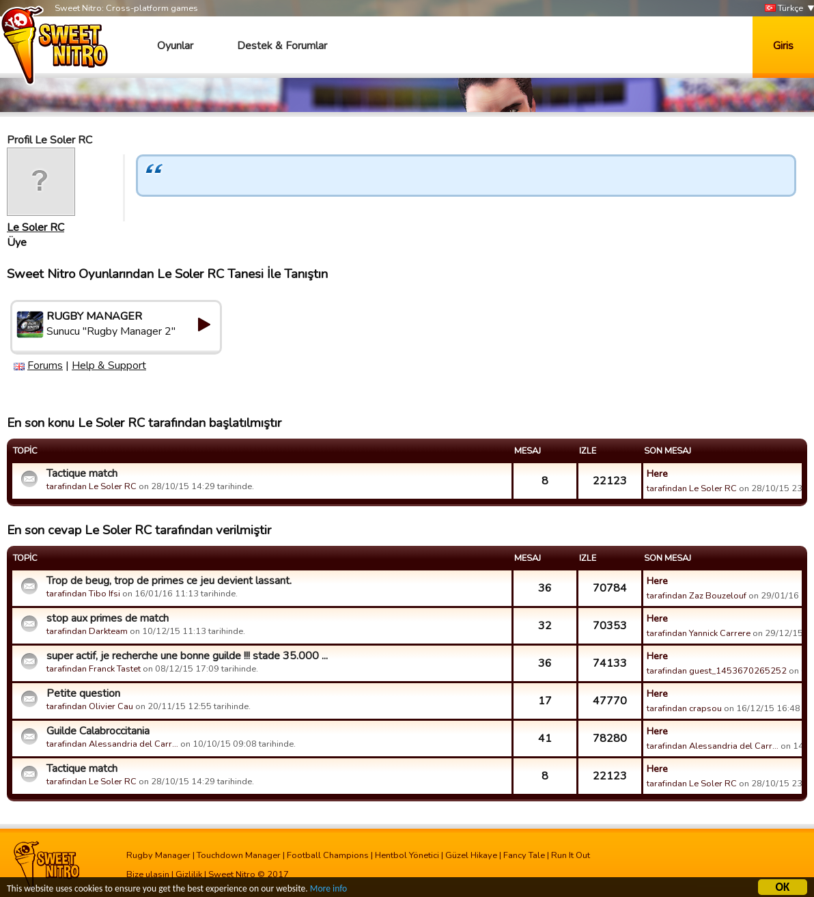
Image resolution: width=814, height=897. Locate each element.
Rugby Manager (158, 855)
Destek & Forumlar (282, 45)
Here (657, 473)
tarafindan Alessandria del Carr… (112, 744)
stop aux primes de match (107, 618)
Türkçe (784, 8)
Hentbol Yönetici (407, 855)
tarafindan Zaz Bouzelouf (696, 596)
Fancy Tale (524, 855)
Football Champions (328, 855)
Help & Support (109, 365)
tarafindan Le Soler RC (91, 486)
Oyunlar (175, 45)
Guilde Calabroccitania (98, 731)
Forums (45, 365)
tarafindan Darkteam (87, 631)
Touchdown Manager (239, 855)
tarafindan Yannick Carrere (698, 633)
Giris (783, 45)
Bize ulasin (147, 874)
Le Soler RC (35, 227)
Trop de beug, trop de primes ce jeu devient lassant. (169, 580)
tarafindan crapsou (684, 708)
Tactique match (81, 473)
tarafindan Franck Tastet (93, 669)
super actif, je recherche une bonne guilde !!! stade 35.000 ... (187, 656)
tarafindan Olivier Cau (89, 706)
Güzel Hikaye (471, 855)
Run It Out (570, 855)
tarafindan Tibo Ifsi (83, 594)
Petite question (83, 693)
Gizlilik (189, 874)
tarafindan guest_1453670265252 (717, 671)
